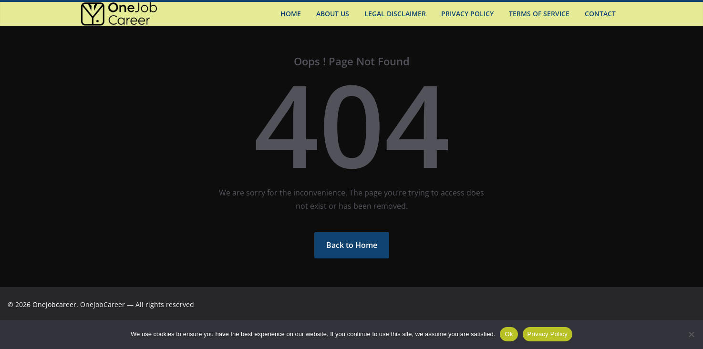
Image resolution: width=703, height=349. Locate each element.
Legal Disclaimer (395, 13)
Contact (600, 13)
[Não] (691, 334)
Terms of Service (539, 13)
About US (332, 13)
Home (290, 13)
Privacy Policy (467, 13)
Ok (509, 334)
